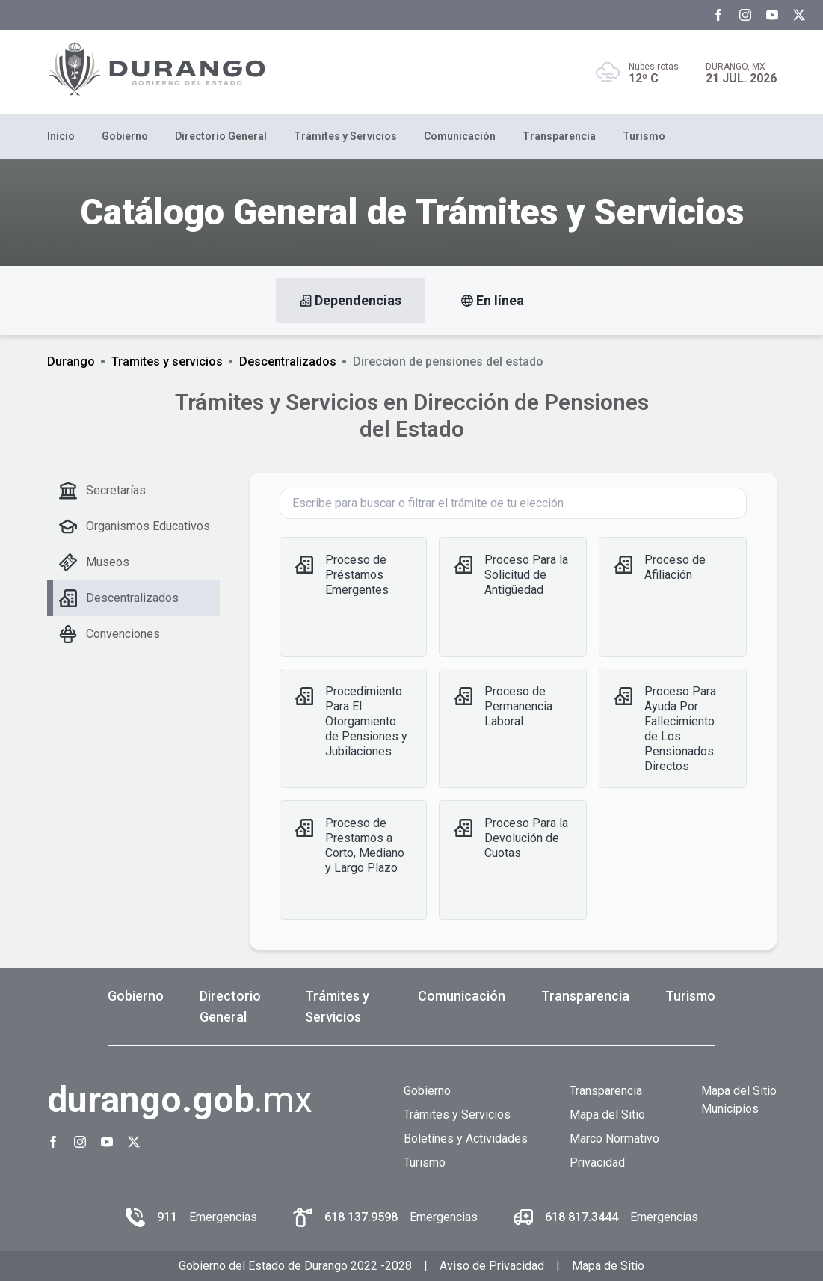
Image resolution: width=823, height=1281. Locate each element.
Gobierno (125, 136)
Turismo (644, 136)
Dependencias (350, 300)
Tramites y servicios (167, 361)
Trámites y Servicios (345, 136)
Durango (71, 361)
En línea (492, 300)
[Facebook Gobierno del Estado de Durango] (718, 15)
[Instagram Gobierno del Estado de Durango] (745, 15)
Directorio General (221, 136)
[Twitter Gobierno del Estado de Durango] (799, 15)
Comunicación (460, 136)
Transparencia (559, 136)
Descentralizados (287, 361)
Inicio (61, 136)
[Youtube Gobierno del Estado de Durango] (772, 15)
